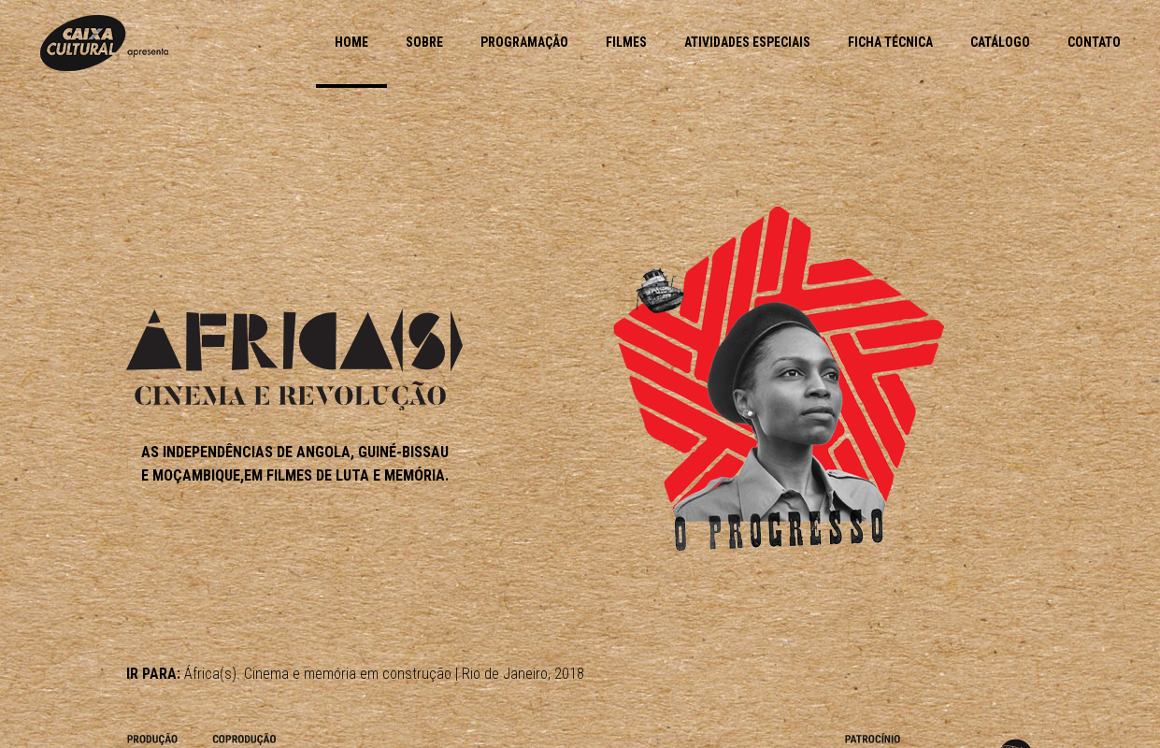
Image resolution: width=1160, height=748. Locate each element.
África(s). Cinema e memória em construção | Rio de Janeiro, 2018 (384, 674)
